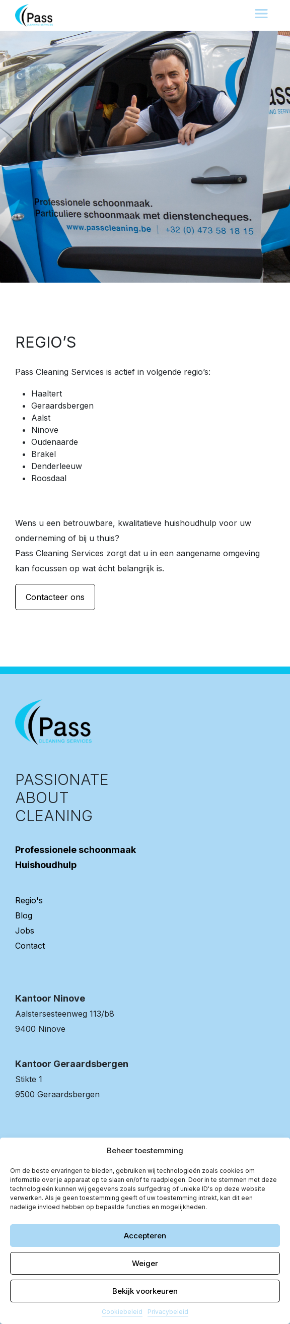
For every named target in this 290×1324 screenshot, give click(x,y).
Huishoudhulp (46, 864)
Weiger (145, 1263)
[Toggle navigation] (261, 13)
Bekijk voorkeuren (145, 1291)
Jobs (24, 930)
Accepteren (145, 1235)
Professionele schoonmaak (75, 849)
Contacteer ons (55, 597)
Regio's (29, 900)
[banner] (34, 14)
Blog (23, 915)
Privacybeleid (168, 1311)
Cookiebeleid (122, 1311)
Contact (30, 946)
